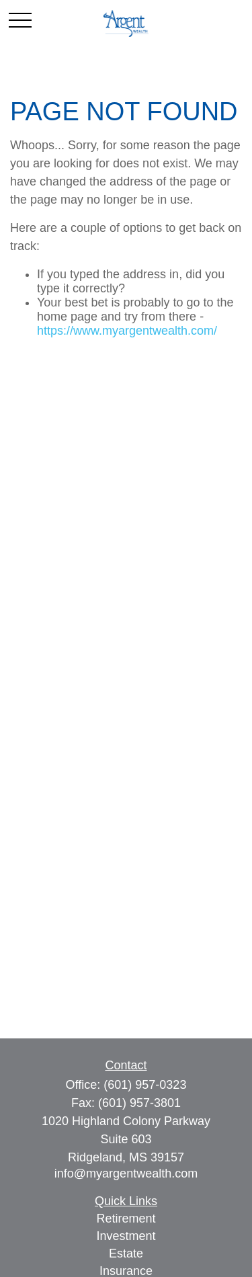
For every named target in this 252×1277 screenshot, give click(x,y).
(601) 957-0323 (144, 1084)
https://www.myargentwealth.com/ (127, 330)
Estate (126, 1253)
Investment (125, 1236)
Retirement (125, 1218)
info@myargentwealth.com (126, 1173)
